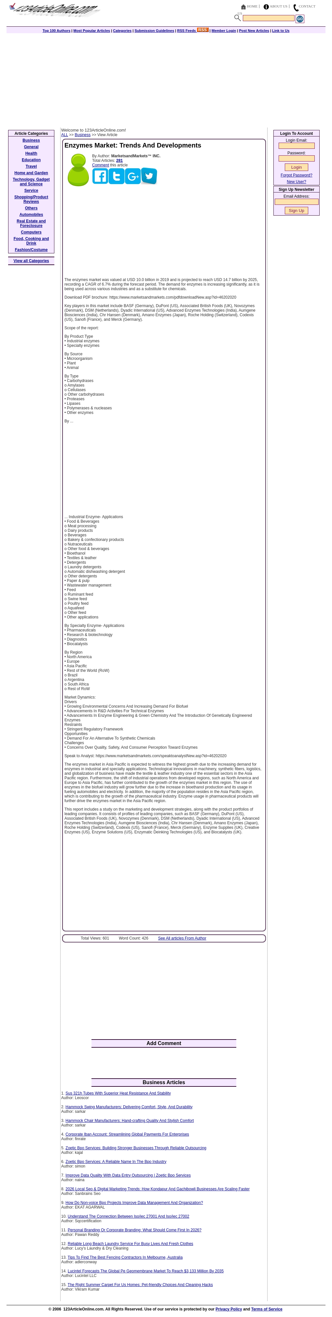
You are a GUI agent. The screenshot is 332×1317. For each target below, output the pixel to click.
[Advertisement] (166, 78)
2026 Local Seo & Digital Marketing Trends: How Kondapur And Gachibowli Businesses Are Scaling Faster (157, 1189)
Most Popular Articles (91, 31)
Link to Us (280, 31)
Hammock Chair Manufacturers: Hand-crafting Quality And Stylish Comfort (129, 1120)
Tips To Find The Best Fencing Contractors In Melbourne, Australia (125, 1257)
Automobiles (31, 214)
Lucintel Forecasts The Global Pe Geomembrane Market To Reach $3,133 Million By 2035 (146, 1271)
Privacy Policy (228, 1309)
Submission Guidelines (154, 31)
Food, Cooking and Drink (31, 241)
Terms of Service (267, 1309)
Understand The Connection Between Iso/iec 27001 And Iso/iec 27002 (128, 1216)
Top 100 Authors (57, 31)
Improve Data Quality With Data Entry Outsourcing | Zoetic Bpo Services (128, 1175)
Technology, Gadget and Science (31, 181)
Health (31, 153)
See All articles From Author (182, 938)
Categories (122, 31)
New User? (296, 181)
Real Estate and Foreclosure (31, 223)
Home (252, 6)
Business (83, 135)
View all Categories (31, 261)
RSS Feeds (193, 31)
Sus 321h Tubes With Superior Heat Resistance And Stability (118, 1093)
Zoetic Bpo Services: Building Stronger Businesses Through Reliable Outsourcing (135, 1148)
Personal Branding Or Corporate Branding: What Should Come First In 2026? (134, 1230)
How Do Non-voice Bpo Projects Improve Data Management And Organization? (134, 1202)
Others (31, 208)
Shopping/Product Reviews (31, 199)
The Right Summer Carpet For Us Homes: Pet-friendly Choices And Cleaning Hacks (140, 1284)
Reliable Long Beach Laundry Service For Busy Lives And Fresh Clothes (130, 1243)
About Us (279, 6)
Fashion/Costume (31, 250)
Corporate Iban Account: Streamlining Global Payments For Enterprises (127, 1134)
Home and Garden (31, 173)
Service (31, 190)
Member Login (224, 31)
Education (31, 160)
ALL (64, 135)
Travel (31, 166)
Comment (100, 165)
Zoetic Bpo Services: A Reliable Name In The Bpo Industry (115, 1161)
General (31, 147)
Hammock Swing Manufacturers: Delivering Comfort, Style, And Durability (128, 1107)
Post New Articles (254, 31)
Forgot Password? (296, 175)
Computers (31, 232)
